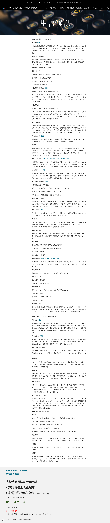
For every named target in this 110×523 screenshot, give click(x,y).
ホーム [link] (45, 8)
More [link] (101, 8)
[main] (55, 22)
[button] (108, 8)
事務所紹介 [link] (53, 8)
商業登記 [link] (79, 8)
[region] (55, 3)
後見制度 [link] (86, 8)
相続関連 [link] (62, 8)
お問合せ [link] (94, 8)
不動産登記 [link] (70, 8)
